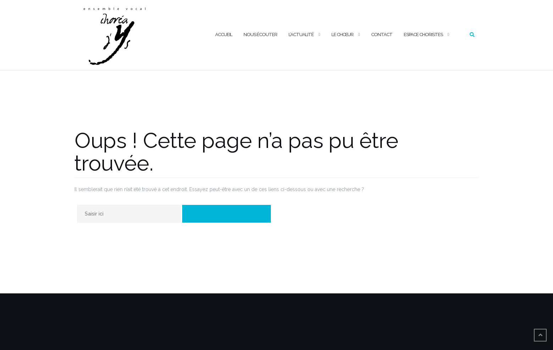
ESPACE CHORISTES (423, 34)
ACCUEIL (223, 34)
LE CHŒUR (342, 34)
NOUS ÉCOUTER (260, 34)
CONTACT (381, 34)
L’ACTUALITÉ (301, 34)
